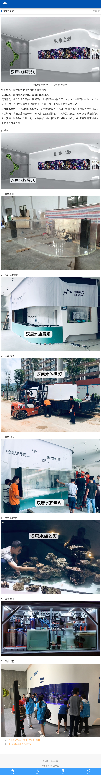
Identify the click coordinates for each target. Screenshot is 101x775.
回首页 (45, 761)
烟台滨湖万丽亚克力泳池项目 (21, 744)
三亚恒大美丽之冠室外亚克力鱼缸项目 (24, 740)
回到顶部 (55, 761)
